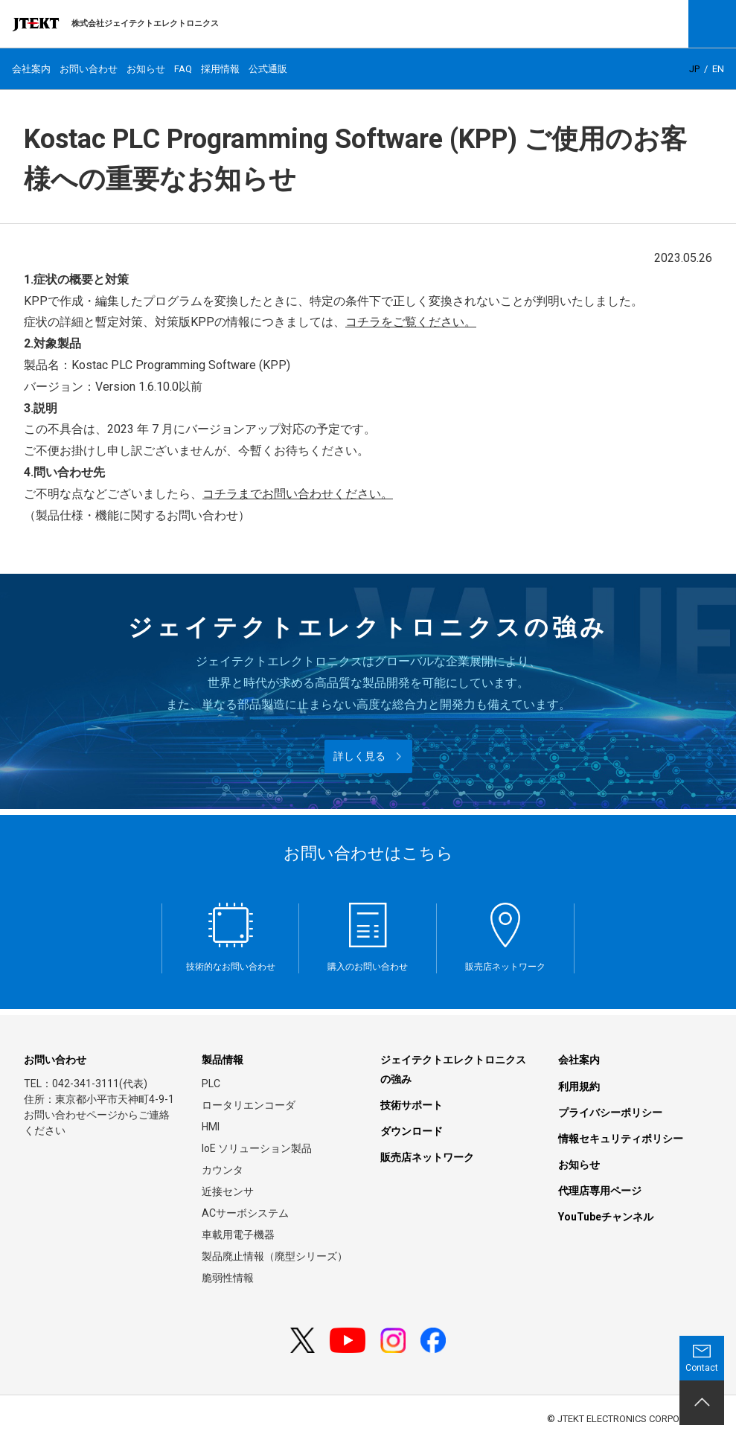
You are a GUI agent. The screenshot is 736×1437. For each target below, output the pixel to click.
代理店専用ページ (599, 1191)
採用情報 (220, 68)
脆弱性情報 (228, 1278)
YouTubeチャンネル (605, 1217)
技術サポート (411, 1105)
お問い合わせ (89, 68)
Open (712, 24)
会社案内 (31, 68)
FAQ (183, 68)
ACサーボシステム (245, 1213)
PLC (211, 1083)
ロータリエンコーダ (248, 1105)
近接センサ (228, 1191)
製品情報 (222, 1060)
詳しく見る (359, 756)
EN (718, 68)
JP (694, 68)
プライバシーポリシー (610, 1112)
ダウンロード (411, 1131)
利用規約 (579, 1086)
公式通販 (268, 68)
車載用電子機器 (238, 1235)
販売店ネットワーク (427, 1157)
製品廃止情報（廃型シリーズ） (275, 1256)
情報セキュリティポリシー (620, 1139)
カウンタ (222, 1170)
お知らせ (146, 68)
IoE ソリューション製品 (257, 1148)
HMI (211, 1127)
